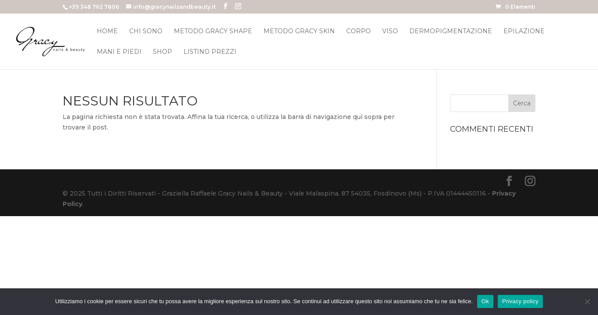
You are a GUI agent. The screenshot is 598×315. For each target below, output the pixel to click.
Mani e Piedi (119, 52)
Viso (390, 31)
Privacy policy (520, 301)
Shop (162, 52)
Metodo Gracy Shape (213, 31)
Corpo (358, 31)
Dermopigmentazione (450, 31)
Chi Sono (145, 31)
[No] (587, 301)
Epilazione (524, 31)
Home (107, 31)
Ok (485, 301)
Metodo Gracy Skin (299, 31)
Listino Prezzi (209, 52)
